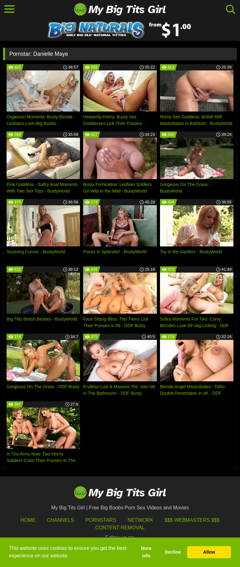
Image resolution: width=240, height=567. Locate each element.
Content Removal (120, 527)
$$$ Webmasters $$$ (192, 520)
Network (140, 520)
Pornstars (100, 520)
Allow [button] (209, 552)
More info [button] (146, 552)
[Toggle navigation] (9, 9)
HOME (27, 520)
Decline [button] (173, 552)
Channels (60, 520)
